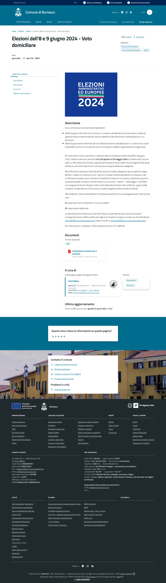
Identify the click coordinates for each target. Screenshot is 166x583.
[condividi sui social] (126, 37)
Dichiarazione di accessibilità (22, 507)
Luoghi (135, 425)
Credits (14, 546)
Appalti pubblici (53, 432)
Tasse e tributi (114, 425)
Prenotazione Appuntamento (22, 518)
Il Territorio (136, 429)
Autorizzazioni (53, 436)
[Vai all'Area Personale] (138, 2)
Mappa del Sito (17, 557)
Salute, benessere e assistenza (89, 432)
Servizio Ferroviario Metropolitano (96, 521)
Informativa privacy (19, 535)
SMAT (86, 507)
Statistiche (16, 553)
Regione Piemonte (55, 507)
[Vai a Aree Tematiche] (114, 2)
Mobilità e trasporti (85, 429)
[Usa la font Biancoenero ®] (92, 2)
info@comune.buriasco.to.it (26, 471)
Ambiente (51, 425)
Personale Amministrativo (21, 439)
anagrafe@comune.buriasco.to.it (80, 220)
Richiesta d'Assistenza (20, 525)
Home (14, 31)
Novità (21, 31)
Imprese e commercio (85, 425)
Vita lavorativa (83, 443)
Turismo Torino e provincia (93, 514)
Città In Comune (126, 573)
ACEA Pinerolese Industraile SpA (60, 518)
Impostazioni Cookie (19, 542)
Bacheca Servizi (17, 528)
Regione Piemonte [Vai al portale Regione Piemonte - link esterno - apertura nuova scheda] (19, 2)
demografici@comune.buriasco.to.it (86, 292)
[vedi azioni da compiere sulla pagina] (138, 37)
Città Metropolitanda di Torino (59, 511)
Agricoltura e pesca (55, 422)
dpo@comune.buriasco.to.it (99, 487)
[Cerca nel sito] (149, 12)
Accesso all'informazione (108, 22)
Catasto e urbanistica (55, 439)
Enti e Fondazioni (18, 436)
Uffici (13, 429)
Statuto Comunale (18, 532)
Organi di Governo (18, 422)
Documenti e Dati (18, 432)
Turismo (80, 439)
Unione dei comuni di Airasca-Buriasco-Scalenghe (66, 504)
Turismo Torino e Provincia (57, 525)
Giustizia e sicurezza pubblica (88, 422)
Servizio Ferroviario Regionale (94, 525)
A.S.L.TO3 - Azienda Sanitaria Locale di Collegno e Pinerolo (69, 514)
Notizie (111, 422)
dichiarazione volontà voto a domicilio (84, 252)
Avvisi (28, 31)
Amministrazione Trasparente (22, 504)
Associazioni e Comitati (141, 443)
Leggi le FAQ (16, 514)
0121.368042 (20, 461)
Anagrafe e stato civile (56, 429)
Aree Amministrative (19, 425)
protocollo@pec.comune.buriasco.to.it (128, 220)
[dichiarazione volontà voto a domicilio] (69, 251)
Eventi (135, 422)
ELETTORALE (73, 281)
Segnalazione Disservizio (21, 521)
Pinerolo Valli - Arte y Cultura (94, 511)
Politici (14, 443)
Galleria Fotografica (140, 432)
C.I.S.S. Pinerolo (53, 521)
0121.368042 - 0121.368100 (88, 290)
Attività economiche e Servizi (143, 439)
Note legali (16, 539)
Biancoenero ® (91, 576)
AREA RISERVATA (82, 579)
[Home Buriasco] (34, 12)
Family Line (88, 518)
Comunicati (113, 432)
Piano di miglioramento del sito (23, 511)
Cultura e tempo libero (56, 443)
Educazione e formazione (57, 446)
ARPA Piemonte (90, 504)
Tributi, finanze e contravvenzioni (90, 436)
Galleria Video (138, 436)
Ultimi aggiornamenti (19, 550)
